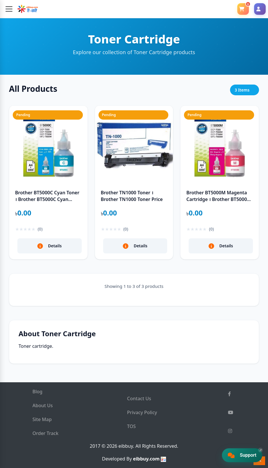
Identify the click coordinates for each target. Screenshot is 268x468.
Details (49, 246)
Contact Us (139, 398)
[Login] (260, 9)
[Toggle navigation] (9, 9)
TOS (131, 426)
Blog (37, 391)
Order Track (45, 433)
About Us (42, 405)
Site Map (42, 419)
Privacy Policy (142, 412)
